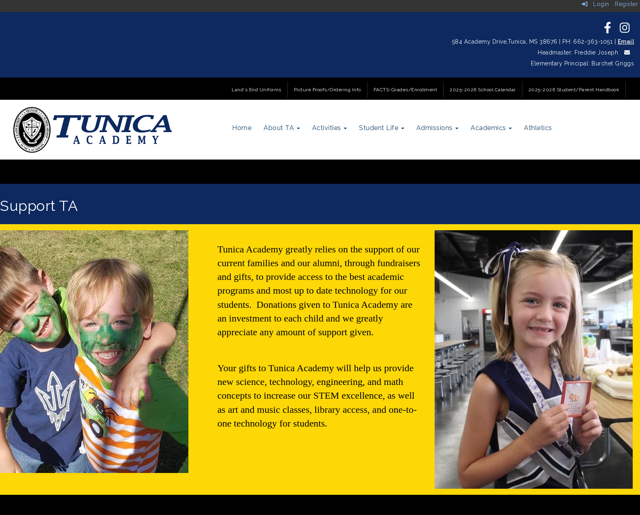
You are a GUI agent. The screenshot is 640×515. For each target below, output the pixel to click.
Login (595, 4)
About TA (282, 128)
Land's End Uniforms (256, 89)
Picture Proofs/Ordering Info (327, 89)
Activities (329, 128)
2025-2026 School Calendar (483, 89)
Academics (491, 128)
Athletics (538, 128)
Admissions (437, 128)
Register (626, 4)
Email (626, 41)
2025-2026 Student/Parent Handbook (574, 89)
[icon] (608, 30)
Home (241, 128)
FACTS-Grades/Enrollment (405, 89)
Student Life (381, 128)
